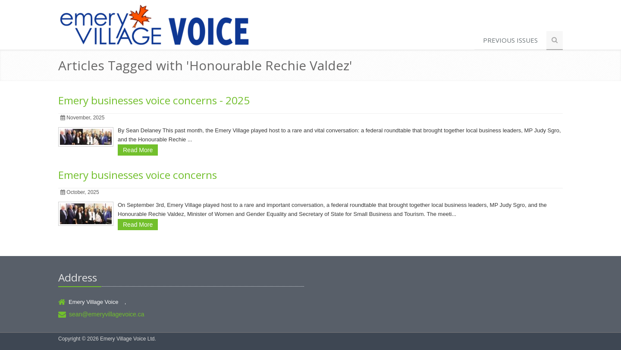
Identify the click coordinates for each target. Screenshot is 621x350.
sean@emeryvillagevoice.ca (106, 314)
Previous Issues (510, 40)
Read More (138, 150)
